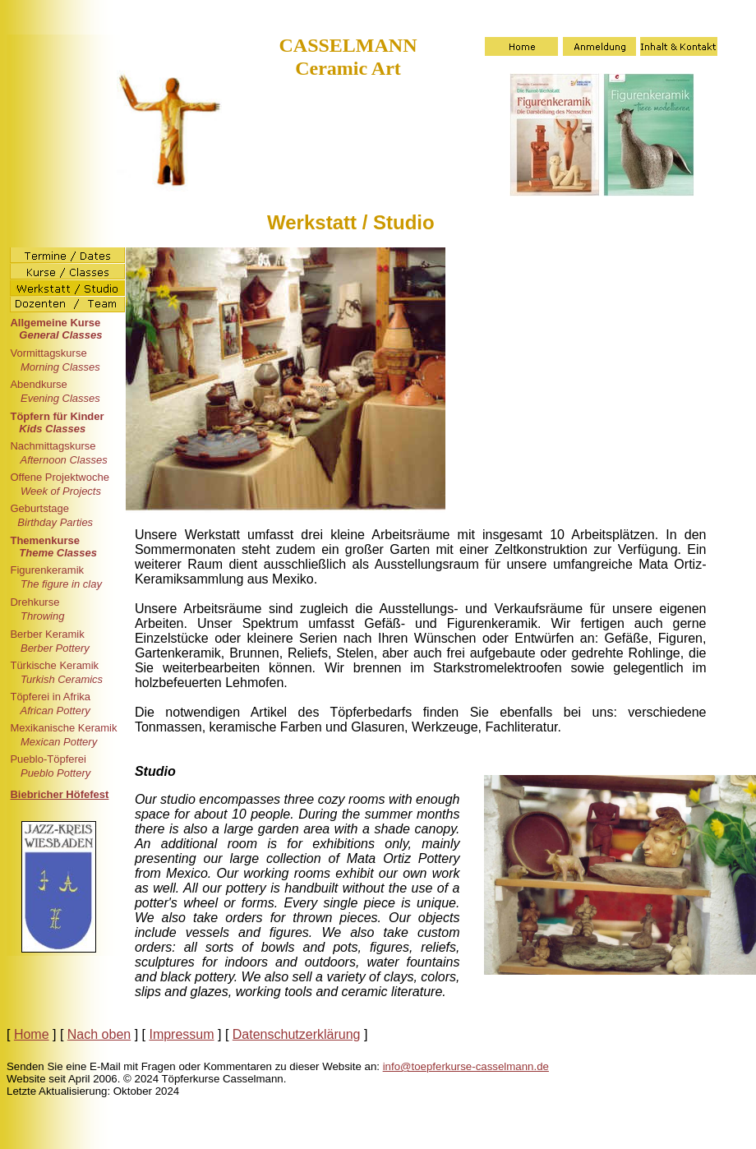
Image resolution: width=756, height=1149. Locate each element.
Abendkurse (38, 384)
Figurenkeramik (47, 570)
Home (31, 1034)
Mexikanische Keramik (63, 728)
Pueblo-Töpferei (48, 759)
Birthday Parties (55, 522)
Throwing (40, 616)
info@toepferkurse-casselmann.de (466, 1066)
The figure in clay (59, 584)
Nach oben (99, 1034)
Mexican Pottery (57, 742)
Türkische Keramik (54, 665)
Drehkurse (34, 602)
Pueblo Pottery (53, 773)
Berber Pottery (53, 648)
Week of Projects (59, 491)
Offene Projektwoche (59, 477)
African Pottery (53, 710)
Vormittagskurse (48, 353)
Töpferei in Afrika (50, 696)
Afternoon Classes (62, 460)
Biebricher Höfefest (59, 794)
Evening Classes (58, 398)
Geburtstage (39, 508)
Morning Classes (58, 367)
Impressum (181, 1034)
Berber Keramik (47, 634)
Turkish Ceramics (60, 679)
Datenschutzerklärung (297, 1034)
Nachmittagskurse (52, 446)
